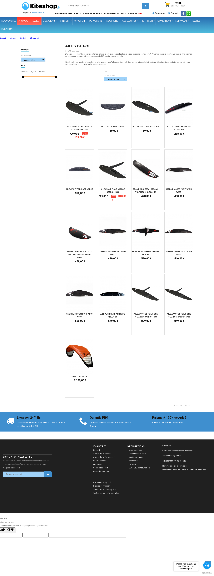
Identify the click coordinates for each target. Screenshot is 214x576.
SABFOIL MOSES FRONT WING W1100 (79, 315)
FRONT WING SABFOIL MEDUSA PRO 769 (145, 253)
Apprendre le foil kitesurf (103, 457)
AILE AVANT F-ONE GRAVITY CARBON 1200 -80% (79, 128)
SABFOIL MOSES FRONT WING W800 (112, 253)
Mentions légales (136, 457)
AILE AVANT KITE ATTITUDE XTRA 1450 (112, 315)
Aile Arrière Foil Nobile (112, 127)
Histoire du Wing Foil (102, 482)
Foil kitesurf (98, 464)
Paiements (133, 461)
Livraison (132, 464)
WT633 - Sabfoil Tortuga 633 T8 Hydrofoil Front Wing (79, 254)
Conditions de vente (137, 454)
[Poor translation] (10, 530)
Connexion (159, 13)
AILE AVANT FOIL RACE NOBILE (79, 189)
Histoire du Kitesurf (101, 486)
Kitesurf (96, 450)
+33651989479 (38, 12)
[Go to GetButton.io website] (207, 573)
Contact (173, 13)
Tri (105, 71)
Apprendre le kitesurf (102, 454)
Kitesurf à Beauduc (101, 471)
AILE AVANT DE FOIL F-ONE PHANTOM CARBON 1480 (146, 315)
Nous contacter (135, 450)
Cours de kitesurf (100, 468)
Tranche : (25, 71)
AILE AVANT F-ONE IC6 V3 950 (146, 127)
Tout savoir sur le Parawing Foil (106, 493)
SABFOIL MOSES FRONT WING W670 (179, 253)
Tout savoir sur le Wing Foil (104, 489)
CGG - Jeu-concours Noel (139, 468)
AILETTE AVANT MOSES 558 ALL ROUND (179, 128)
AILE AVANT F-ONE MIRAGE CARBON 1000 (113, 190)
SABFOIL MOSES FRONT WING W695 (179, 190)
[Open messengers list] (207, 565)
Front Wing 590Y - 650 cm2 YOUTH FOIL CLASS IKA (145, 190)
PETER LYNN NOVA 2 (79, 376)
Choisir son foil (99, 461)
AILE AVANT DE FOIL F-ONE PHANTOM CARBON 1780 (179, 315)
